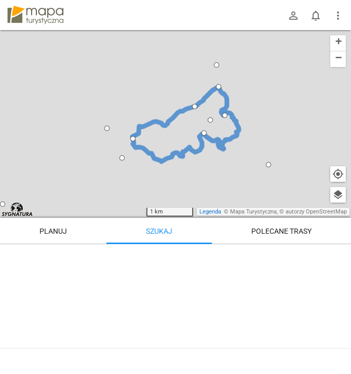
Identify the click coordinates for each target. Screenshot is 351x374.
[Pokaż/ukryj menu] (338, 15)
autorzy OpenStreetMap (316, 211)
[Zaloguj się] (293, 15)
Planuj (53, 231)
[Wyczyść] (338, 255)
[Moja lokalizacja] (338, 174)
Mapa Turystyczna (253, 211)
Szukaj (159, 231)
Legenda (210, 211)
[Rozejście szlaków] (281, 288)
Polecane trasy (281, 231)
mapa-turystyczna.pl (35, 15)
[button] (107, 128)
